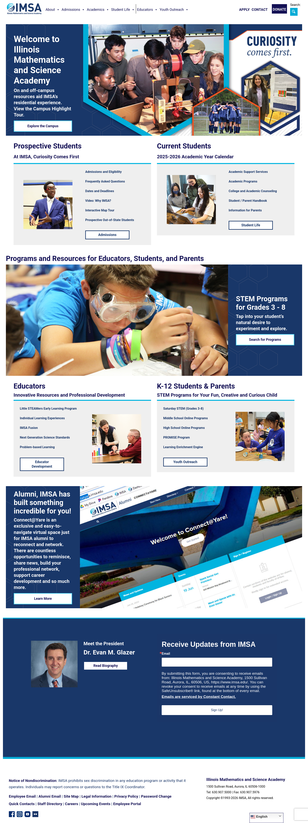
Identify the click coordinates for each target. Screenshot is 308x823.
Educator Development (42, 464)
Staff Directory (50, 804)
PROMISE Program (176, 437)
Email (166, 653)
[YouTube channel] (27, 814)
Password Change (156, 796)
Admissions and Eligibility (103, 172)
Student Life (123, 9)
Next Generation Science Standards (45, 437)
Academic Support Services (248, 172)
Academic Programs (243, 181)
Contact (260, 9)
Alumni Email (49, 796)
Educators (147, 9)
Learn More (43, 599)
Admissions (73, 9)
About (53, 9)
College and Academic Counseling (253, 191)
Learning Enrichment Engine (183, 447)
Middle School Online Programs (185, 418)
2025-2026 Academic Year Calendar (195, 156)
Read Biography (105, 666)
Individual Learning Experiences (42, 418)
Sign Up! (217, 710)
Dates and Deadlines (99, 191)
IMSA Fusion (29, 428)
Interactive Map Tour (99, 210)
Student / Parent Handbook (248, 201)
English (259, 817)
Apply (244, 9)
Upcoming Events (95, 804)
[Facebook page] (12, 814)
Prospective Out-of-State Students (109, 220)
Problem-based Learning (37, 447)
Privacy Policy (126, 796)
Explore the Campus (42, 126)
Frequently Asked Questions (105, 181)
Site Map (71, 796)
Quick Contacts (22, 804)
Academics (98, 9)
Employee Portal (127, 804)
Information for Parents (245, 210)
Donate (279, 9)
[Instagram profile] (20, 814)
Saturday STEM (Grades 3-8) (183, 408)
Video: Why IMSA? (98, 201)
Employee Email (22, 796)
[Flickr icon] (35, 814)
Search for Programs (265, 340)
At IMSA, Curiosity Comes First (46, 156)
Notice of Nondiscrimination (32, 780)
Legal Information (97, 796)
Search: (295, 5)
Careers (71, 804)
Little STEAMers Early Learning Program (48, 408)
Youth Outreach (174, 9)
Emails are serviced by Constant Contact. (199, 697)
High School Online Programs (184, 428)
